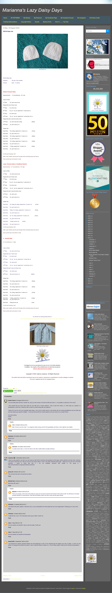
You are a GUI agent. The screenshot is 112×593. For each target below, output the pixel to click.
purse (92, 523)
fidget (92, 476)
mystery (105, 507)
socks (98, 533)
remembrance (89, 525)
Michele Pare (11, 481)
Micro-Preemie (95, 504)
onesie (87, 513)
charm (100, 448)
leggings (107, 499)
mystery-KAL (97, 508)
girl (23, 393)
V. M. (13, 425)
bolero (87, 437)
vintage (87, 547)
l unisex (107, 498)
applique (90, 423)
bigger (89, 435)
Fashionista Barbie (90, 474)
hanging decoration (104, 487)
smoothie (106, 532)
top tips (93, 540)
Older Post (78, 575)
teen (108, 538)
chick (87, 449)
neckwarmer (104, 509)
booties (96, 439)
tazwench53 (11, 541)
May (90, 267)
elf (104, 472)
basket (94, 430)
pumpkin (88, 523)
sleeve (90, 532)
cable (101, 444)
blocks (96, 436)
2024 (89, 220)
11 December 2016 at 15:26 (22, 458)
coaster (96, 452)
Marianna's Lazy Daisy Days (32, 10)
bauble (89, 432)
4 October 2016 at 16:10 (21, 425)
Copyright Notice (26, 22)
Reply (9, 418)
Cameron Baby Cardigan (100, 383)
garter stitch (94, 479)
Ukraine (100, 544)
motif (89, 507)
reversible (96, 525)
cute (96, 458)
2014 (89, 281)
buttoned (88, 444)
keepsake (101, 495)
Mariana (92, 502)
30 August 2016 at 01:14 (22, 400)
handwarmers (89, 487)
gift (104, 480)
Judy (9, 523)
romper (92, 527)
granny (106, 484)
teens (90, 539)
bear (105, 432)
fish (107, 476)
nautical (96, 509)
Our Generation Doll (95, 513)
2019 (89, 231)
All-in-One (88, 420)
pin (102, 515)
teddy (103, 538)
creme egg (88, 456)
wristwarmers (106, 549)
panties (106, 513)
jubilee (95, 495)
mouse (95, 507)
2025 (89, 218)
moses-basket (106, 505)
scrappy (107, 527)
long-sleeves (94, 501)
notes (100, 511)
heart (102, 490)
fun (99, 478)
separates (106, 528)
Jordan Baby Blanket (99, 314)
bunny (106, 441)
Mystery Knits (47, 22)
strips (97, 536)
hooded (93, 491)
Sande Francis (12, 400)
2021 (89, 227)
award (87, 425)
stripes (93, 536)
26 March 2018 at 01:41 (21, 481)
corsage (87, 454)
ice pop (93, 493)
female (106, 474)
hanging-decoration (98, 488)
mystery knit (89, 508)
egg (103, 470)
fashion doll (105, 473)
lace (89, 499)
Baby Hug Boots (98, 324)
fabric (91, 473)
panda (102, 513)
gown (101, 484)
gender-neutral (95, 480)
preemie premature (104, 518)
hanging (96, 487)
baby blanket (102, 425)
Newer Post (7, 575)
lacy (93, 499)
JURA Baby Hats (98, 373)
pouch (106, 517)
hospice (98, 491)
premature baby (38, 393)
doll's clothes (100, 464)
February (91, 274)
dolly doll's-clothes (98, 466)
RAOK (93, 524)
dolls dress (103, 465)
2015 (89, 278)
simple (93, 531)
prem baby (95, 520)
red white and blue (102, 524)
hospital (103, 492)
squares (95, 535)
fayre (103, 474)
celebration (93, 446)
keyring (106, 495)
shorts (101, 529)
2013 (89, 283)
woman (88, 549)
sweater (90, 538)
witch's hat (105, 547)
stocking (105, 535)
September (92, 246)
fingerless (97, 476)
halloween (105, 486)
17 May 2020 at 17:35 (16, 523)
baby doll (94, 426)
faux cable (97, 474)
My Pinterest (38, 18)
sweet (96, 538)
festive (87, 476)
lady (97, 499)
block (92, 436)
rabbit (102, 523)
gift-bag (99, 482)
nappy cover (89, 509)
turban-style (88, 544)
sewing (87, 529)
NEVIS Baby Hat (93, 252)
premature (103, 520)
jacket (107, 493)
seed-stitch (100, 528)
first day (103, 476)
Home (5, 18)
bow (94, 441)
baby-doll (104, 428)
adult (89, 419)
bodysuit (106, 436)
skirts (98, 531)
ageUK (106, 419)
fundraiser (88, 479)
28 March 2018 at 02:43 (23, 491)
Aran (95, 423)
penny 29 (10, 471)
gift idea (92, 482)
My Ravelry (27, 18)
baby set (107, 426)
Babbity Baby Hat (98, 392)
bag (108, 429)
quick (96, 523)
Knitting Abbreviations (10, 22)
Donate (37, 22)
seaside (94, 528)
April (90, 269)
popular (102, 517)
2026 (89, 216)
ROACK (87, 527)
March (91, 271)
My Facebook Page (51, 18)
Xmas (89, 550)
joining (91, 495)
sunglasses (107, 536)
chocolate (97, 449)
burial (93, 442)
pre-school (88, 518)
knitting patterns (94, 498)
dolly (92, 466)
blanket (100, 435)
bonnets (107, 437)
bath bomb (107, 430)
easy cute (98, 470)
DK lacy (90, 462)
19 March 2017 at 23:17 (19, 471)
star (100, 535)
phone (101, 514)
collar (101, 452)
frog (95, 477)
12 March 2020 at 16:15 (19, 513)
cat (88, 446)
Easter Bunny (102, 469)
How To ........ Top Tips (61, 22)
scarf (102, 527)
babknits (14, 491)
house (108, 491)
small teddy (100, 532)
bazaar (93, 432)
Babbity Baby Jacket (99, 353)
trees (93, 542)
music (100, 507)
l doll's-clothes (101, 498)
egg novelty (95, 472)
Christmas (88, 450)
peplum (96, 514)
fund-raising (105, 477)
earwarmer (88, 469)
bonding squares (94, 437)
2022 (89, 224)
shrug (106, 529)
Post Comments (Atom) (16, 579)
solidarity (103, 533)
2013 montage (95, 416)
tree (89, 542)
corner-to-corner (104, 453)
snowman (88, 533)
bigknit (94, 435)
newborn (32, 393)
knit (28, 393)
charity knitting (94, 448)
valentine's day (99, 546)
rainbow (106, 523)
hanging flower (89, 488)
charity (102, 446)
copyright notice (95, 453)
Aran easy (100, 423)
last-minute (102, 499)
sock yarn (93, 533)
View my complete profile (92, 83)
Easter (94, 469)
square (89, 535)
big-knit (107, 433)
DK (103, 461)
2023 (89, 222)
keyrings (88, 497)
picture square (96, 515)
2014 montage (102, 416)
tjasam (73, 588)
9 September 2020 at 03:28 (21, 541)
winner (99, 547)
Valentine (93, 546)
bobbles (101, 436)
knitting (101, 497)
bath (102, 430)
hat (105, 489)
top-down (99, 540)
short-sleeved (94, 529)
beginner (92, 433)
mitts (94, 505)
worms (100, 549)
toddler (107, 539)
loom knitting (101, 501)
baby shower (91, 428)
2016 (89, 237)
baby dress (100, 426)
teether (94, 539)
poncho (93, 517)
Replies (12, 422)
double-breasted (89, 468)
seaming (89, 528)
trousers (97, 542)
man (87, 502)
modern (100, 505)
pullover (106, 521)
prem (87, 520)
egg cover (89, 472)
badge (104, 429)
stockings (88, 536)
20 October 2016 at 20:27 (20, 436)
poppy (98, 517)
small (95, 532)
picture (89, 515)
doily (102, 462)
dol (105, 462)
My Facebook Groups (67, 18)
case (108, 445)
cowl (101, 454)
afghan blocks (95, 419)
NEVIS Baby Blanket (94, 250)
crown (108, 456)
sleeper (102, 531)
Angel (105, 420)
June (90, 265)
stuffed (101, 536)
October (91, 244)
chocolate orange (104, 449)
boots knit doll (105, 439)
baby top (98, 428)
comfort (87, 453)
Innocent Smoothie (100, 493)
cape (95, 445)
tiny (102, 539)
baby (18, 393)
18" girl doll (88, 416)
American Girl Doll (98, 420)
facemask (96, 473)
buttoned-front (95, 444)
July (90, 263)
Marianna (100, 503)
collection (105, 452)
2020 (89, 229)
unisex (44, 393)
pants (87, 514)
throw (98, 539)
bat (99, 430)
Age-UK (101, 419)
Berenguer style (99, 433)
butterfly (106, 442)
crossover (103, 456)
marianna (10, 458)
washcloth (94, 547)
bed (108, 432)
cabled (106, 444)
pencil (92, 514)
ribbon (106, 525)
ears (107, 468)
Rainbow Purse (93, 258)
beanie (100, 432)
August (91, 248)
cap (91, 445)
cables (87, 445)
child (91, 449)
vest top (106, 546)
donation (106, 466)
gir (107, 482)
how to (89, 493)
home (108, 490)
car (98, 445)
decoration (98, 459)
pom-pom (88, 517)
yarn (92, 550)
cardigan (102, 445)
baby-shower (89, 429)
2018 (89, 233)
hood (89, 492)
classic (87, 452)
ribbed (101, 525)
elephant (101, 472)
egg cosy (107, 470)
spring (108, 533)
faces (100, 473)
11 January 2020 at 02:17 (20, 504)
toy (108, 540)
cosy (93, 454)
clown (92, 452)
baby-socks (98, 429)
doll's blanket (91, 463)
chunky (106, 450)
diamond (98, 461)
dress (96, 468)
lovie (106, 501)
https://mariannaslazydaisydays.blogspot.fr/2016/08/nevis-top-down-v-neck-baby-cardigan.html (42, 318)
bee (88, 433)
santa (97, 527)
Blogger (83, 588)
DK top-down (96, 462)
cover (97, 454)
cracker (106, 454)
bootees (90, 439)
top (89, 540)
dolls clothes (94, 465)
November (92, 241)
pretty (100, 521)
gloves (96, 484)
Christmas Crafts (94, 18)
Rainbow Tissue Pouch (94, 260)
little (88, 501)
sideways (88, 531)
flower (90, 477)
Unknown (10, 436)
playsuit (106, 515)
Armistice (106, 423)
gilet (104, 482)
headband (95, 490)
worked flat (95, 549)
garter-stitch (102, 479)
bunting (87, 442)
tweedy (94, 544)
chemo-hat (106, 448)
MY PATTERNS (15, 18)
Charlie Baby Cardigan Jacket (101, 363)
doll (108, 462)
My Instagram (81, 18)
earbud (102, 468)
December (92, 239)
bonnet (101, 437)
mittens (102, 504)
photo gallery (106, 514)
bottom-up (88, 441)
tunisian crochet (104, 542)
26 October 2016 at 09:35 (24, 446)
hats (26, 393)
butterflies (100, 442)
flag (87, 477)
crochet (94, 456)
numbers (105, 511)
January (91, 276)
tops (105, 540)
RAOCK (87, 524)
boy (21, 393)
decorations (93, 461)
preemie (94, 519)
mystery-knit (105, 508)
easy (91, 471)
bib (104, 433)
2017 (89, 235)
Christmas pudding (98, 450)
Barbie (90, 430)
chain (98, 446)
